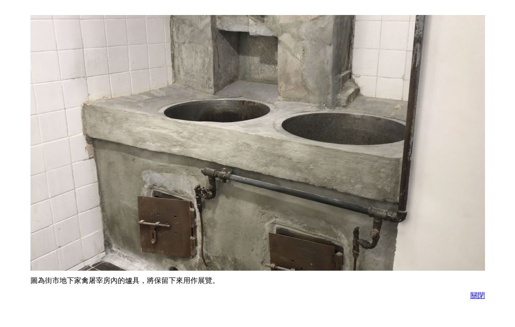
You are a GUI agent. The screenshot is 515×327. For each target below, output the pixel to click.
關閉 (477, 295)
